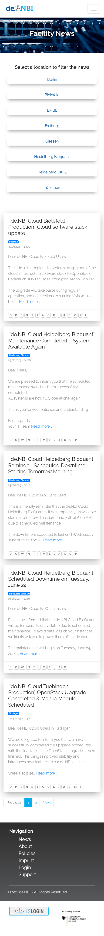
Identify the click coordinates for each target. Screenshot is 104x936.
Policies (27, 853)
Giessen (52, 141)
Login (25, 867)
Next (46, 802)
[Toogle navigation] (93, 9)
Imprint (26, 860)
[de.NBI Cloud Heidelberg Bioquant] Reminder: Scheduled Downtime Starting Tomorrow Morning (51, 465)
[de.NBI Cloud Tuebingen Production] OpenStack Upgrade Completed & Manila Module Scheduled (47, 695)
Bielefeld (52, 95)
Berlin (52, 79)
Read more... (29, 301)
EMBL (52, 110)
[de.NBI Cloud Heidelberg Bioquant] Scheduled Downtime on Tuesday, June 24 (51, 579)
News (25, 839)
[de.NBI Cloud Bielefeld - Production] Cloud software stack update (47, 227)
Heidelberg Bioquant (52, 156)
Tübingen (52, 187)
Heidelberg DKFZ (52, 172)
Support (27, 874)
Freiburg (52, 126)
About (25, 846)
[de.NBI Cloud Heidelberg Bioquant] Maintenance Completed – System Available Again (51, 340)
